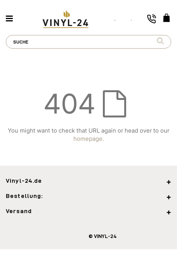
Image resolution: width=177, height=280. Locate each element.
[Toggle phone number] (151, 18)
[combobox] (88, 41)
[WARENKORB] (166, 18)
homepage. (88, 138)
